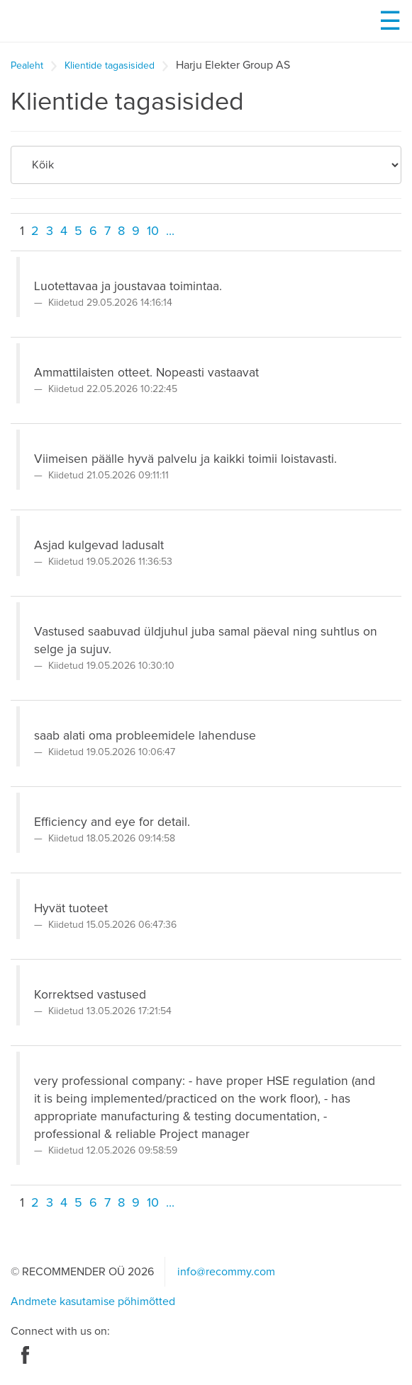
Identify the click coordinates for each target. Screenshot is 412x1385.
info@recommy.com (226, 1271)
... (170, 231)
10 (153, 231)
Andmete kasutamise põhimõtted (93, 1301)
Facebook (25, 1355)
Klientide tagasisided (110, 66)
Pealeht (27, 66)
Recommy (88, 21)
